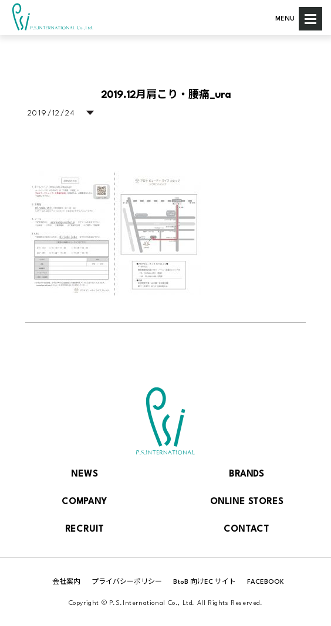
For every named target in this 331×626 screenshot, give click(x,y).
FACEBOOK (265, 582)
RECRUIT (84, 529)
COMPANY (84, 502)
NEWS (84, 474)
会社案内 (66, 582)
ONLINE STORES (246, 502)
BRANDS (246, 474)
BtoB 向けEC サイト (204, 582)
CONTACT (246, 529)
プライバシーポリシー (127, 582)
